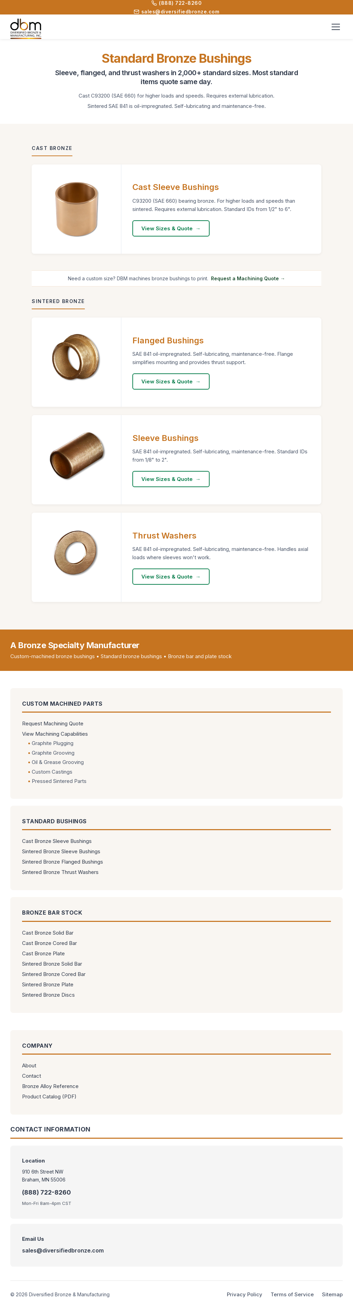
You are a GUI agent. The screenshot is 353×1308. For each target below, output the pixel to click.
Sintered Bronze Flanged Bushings (62, 861)
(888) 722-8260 (176, 3)
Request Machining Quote (52, 723)
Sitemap (332, 1294)
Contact (31, 1076)
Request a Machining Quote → (248, 278)
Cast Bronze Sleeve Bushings (57, 841)
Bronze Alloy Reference (50, 1086)
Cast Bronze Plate (43, 953)
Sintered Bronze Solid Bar (52, 963)
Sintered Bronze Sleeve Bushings (61, 851)
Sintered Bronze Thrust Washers (60, 872)
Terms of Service (292, 1294)
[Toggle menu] (336, 27)
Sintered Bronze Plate (47, 984)
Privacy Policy (244, 1294)
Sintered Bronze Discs (48, 995)
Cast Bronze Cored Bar (49, 943)
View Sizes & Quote (167, 228)
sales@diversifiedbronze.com (177, 11)
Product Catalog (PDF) (49, 1096)
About (29, 1065)
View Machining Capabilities (55, 734)
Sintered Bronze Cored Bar (53, 974)
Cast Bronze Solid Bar (47, 932)
